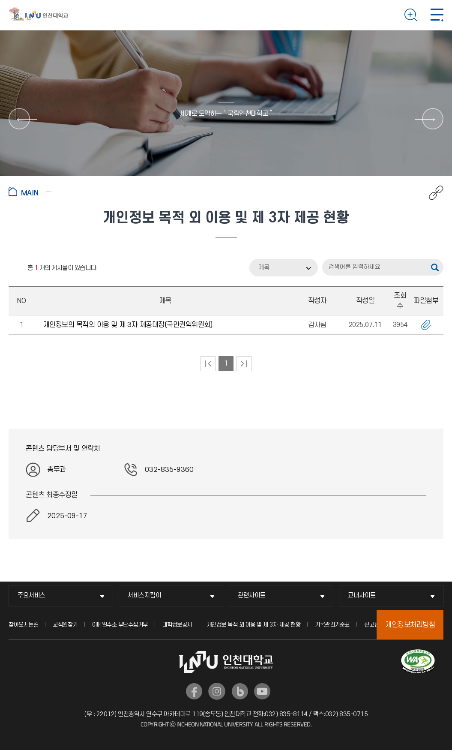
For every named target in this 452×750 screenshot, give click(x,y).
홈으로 (30, 191)
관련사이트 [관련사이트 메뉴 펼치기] (252, 595)
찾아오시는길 (23, 624)
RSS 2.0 (15, 268)
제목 (263, 267)
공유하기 (431, 193)
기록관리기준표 (332, 624)
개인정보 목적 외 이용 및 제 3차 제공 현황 (254, 624)
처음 (208, 363)
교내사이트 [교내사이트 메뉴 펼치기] (362, 595)
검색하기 (411, 15)
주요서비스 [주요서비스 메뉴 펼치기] (31, 595)
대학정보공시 (177, 624)
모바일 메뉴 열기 (437, 15)
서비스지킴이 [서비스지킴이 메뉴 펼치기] (144, 595)
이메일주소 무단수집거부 (120, 624)
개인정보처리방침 (410, 625)
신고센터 (374, 624)
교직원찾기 (65, 624)
